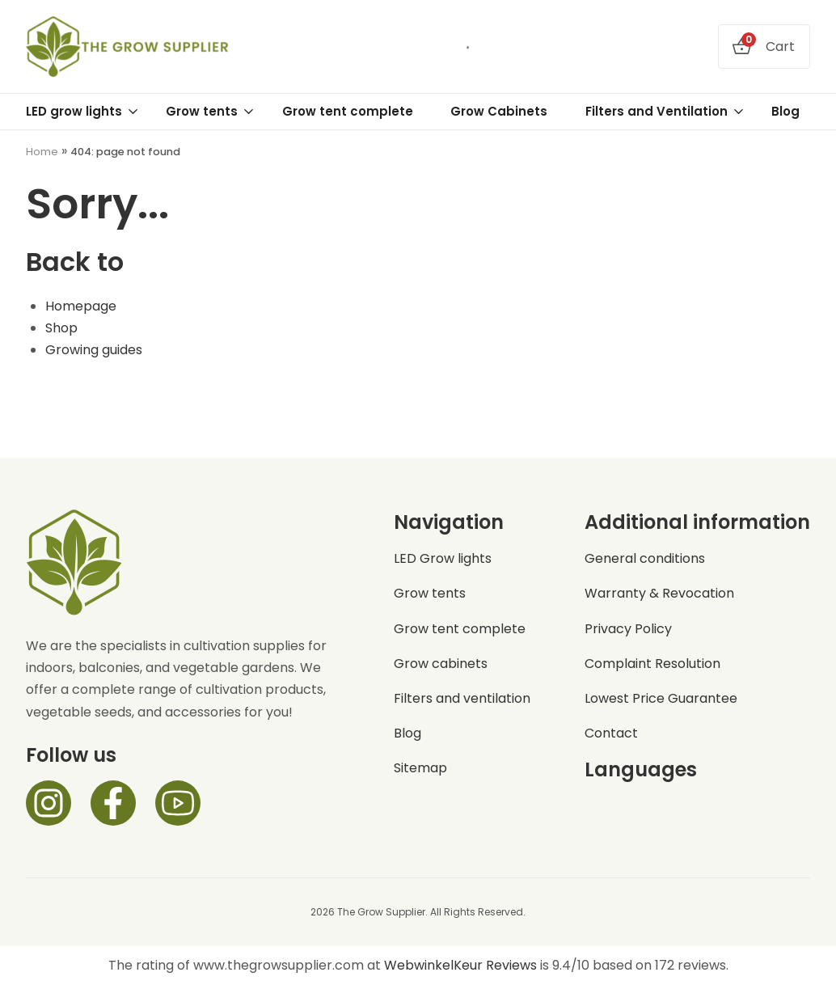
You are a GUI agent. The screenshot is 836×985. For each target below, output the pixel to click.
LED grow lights (82, 111)
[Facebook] (113, 803)
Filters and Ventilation (665, 111)
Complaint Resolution (652, 663)
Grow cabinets (441, 663)
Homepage (80, 306)
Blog (785, 111)
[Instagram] (48, 803)
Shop (61, 328)
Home (42, 152)
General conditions (645, 558)
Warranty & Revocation (659, 593)
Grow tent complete (347, 111)
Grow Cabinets (498, 111)
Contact (611, 733)
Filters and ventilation (462, 698)
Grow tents (210, 111)
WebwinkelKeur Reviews (460, 965)
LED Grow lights (443, 558)
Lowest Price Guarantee (661, 698)
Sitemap (420, 768)
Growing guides (93, 349)
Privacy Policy (628, 628)
